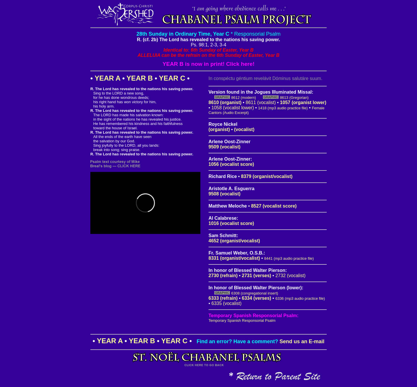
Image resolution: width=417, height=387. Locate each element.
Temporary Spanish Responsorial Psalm (242, 320)
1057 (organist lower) (303, 102)
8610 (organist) (225, 102)
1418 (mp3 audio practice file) (283, 108)
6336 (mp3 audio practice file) (300, 298)
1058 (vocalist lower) (232, 107)
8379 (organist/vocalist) (266, 176)
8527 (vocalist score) (274, 206)
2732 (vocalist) (290, 275)
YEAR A (107, 78)
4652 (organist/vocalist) (234, 240)
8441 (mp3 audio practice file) (289, 258)
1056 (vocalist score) (231, 164)
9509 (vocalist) (224, 146)
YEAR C (172, 78)
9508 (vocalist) (224, 193)
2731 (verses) (256, 275)
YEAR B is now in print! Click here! (208, 64)
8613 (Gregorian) (294, 97)
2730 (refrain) (223, 275)
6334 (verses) (256, 298)
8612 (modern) (243, 97)
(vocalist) (244, 129)
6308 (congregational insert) (254, 293)
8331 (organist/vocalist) (234, 258)
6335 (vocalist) (226, 303)
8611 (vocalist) (261, 102)
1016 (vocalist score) (231, 223)
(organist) (219, 129)
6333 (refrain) (223, 298)
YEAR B (140, 78)
